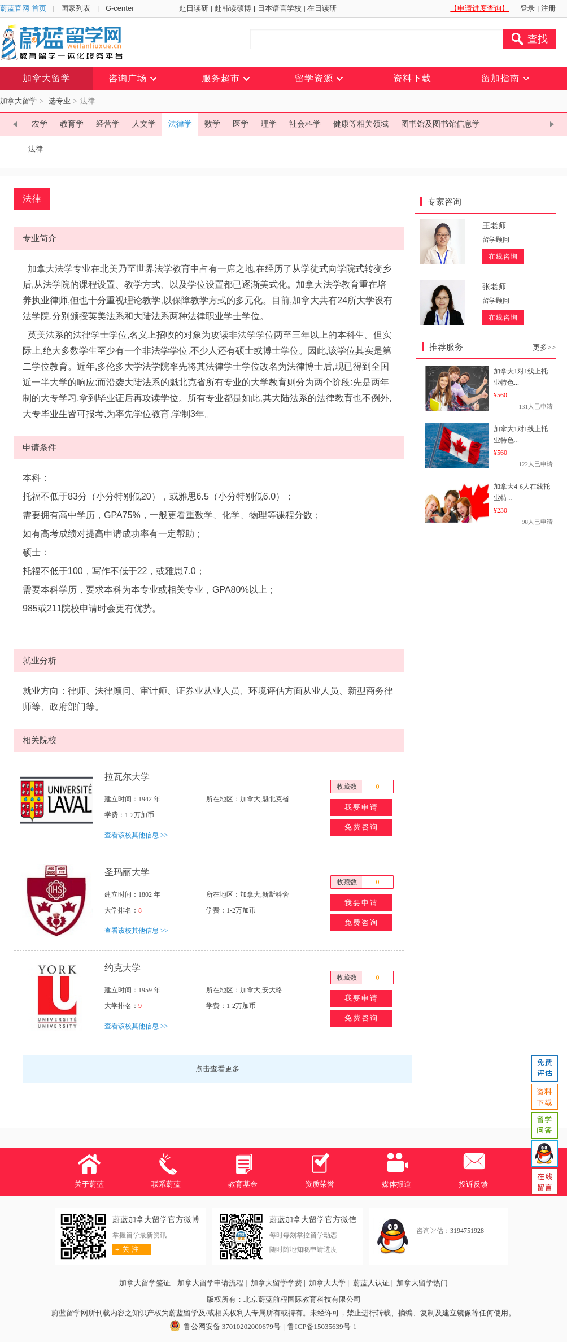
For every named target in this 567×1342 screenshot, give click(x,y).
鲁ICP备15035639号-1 (321, 1326)
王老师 (494, 226)
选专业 (60, 101)
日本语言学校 (280, 8)
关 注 (125, 1249)
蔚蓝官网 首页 (23, 8)
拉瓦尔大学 (127, 776)
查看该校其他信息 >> (136, 835)
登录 (527, 8)
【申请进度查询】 (479, 8)
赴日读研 (193, 8)
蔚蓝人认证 (371, 1283)
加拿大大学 (327, 1283)
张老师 (494, 287)
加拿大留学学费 (276, 1283)
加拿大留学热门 (422, 1283)
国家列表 (75, 8)
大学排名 (118, 910)
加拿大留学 (18, 101)
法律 (35, 149)
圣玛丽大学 (127, 872)
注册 (548, 8)
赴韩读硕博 (233, 8)
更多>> (544, 347)
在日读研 (322, 8)
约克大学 (122, 967)
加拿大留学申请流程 (210, 1283)
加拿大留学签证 (145, 1283)
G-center (120, 8)
